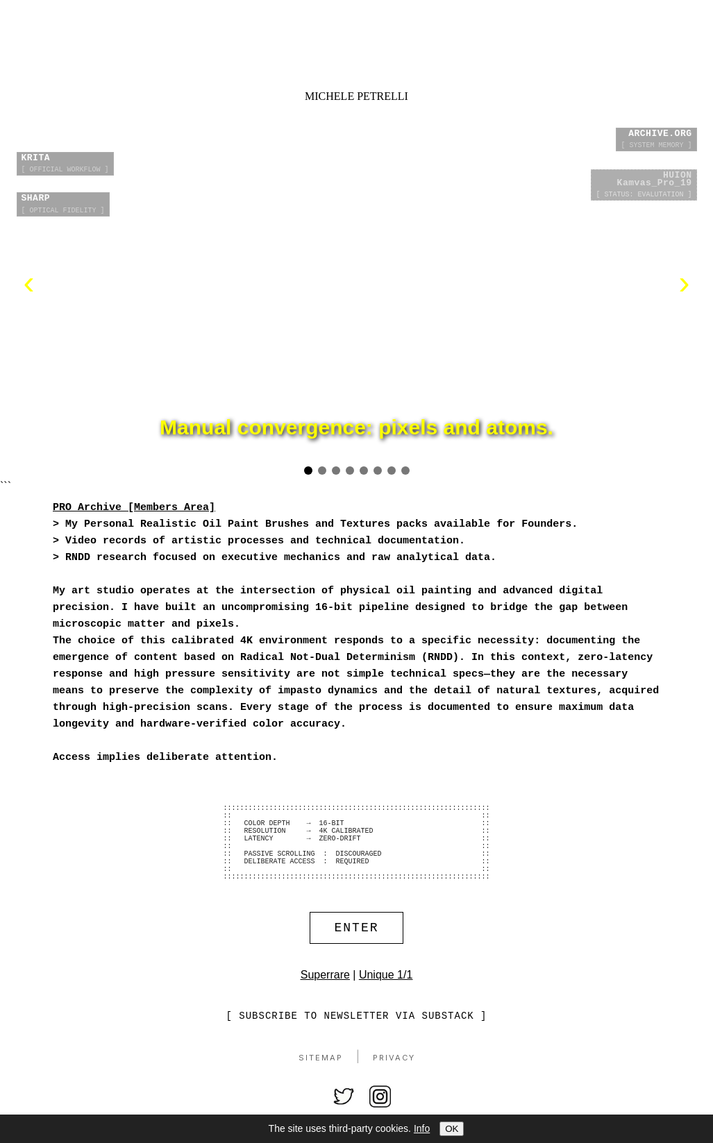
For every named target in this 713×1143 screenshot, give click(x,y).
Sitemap (321, 1082)
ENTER (357, 950)
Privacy (394, 1082)
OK (451, 1129)
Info (422, 1128)
